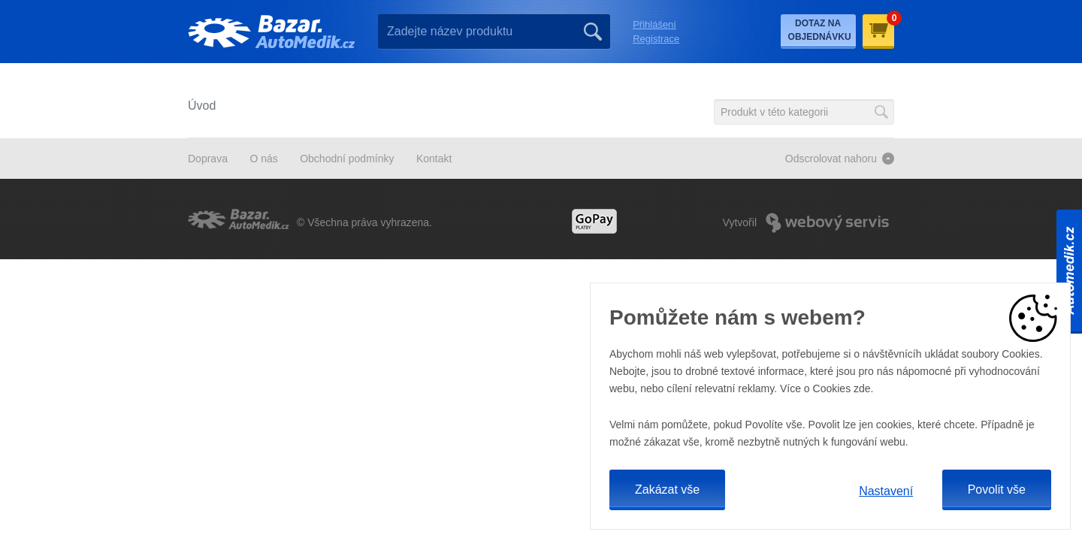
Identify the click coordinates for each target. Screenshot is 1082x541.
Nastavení (886, 491)
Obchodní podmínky (347, 159)
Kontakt (434, 159)
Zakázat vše (667, 489)
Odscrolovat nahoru (831, 159)
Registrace (656, 38)
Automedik (1069, 270)
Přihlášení (654, 24)
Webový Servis (827, 223)
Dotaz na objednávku (819, 30)
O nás (263, 159)
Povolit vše (997, 489)
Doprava (208, 159)
